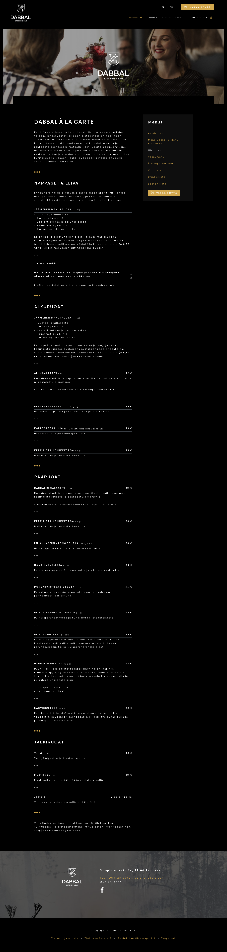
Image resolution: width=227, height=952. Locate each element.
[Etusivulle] (21, 14)
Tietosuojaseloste (65, 938)
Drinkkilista (157, 176)
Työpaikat (168, 938)
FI (163, 7)
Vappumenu (156, 156)
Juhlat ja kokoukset (165, 17)
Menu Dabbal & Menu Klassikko (163, 141)
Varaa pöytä (197, 7)
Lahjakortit (199, 17)
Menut (134, 17)
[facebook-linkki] (104, 890)
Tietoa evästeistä (98, 938)
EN (171, 7)
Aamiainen (156, 133)
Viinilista (155, 170)
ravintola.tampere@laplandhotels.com (132, 877)
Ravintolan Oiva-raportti (136, 938)
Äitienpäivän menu (162, 163)
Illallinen (155, 150)
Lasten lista (157, 183)
